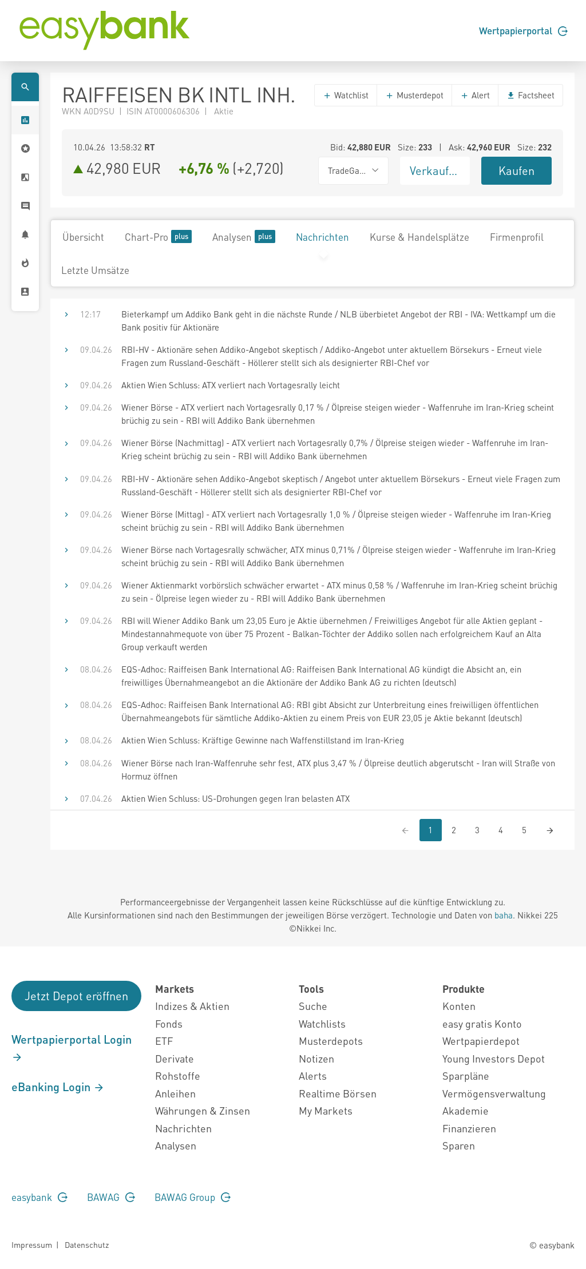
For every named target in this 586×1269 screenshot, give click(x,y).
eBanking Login (58, 1086)
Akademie (465, 1110)
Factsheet (530, 95)
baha (503, 915)
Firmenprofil (517, 236)
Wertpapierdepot (481, 1040)
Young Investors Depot (493, 1058)
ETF (164, 1040)
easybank (39, 1197)
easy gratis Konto (482, 1023)
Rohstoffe (177, 1075)
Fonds (169, 1023)
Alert (475, 95)
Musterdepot (414, 95)
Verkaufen (435, 170)
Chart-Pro (158, 236)
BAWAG (111, 1197)
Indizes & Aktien (192, 1005)
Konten (459, 1005)
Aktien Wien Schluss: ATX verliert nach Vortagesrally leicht (230, 385)
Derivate (174, 1058)
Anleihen (175, 1093)
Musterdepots (331, 1040)
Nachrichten (322, 236)
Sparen (458, 1145)
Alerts (313, 1075)
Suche (313, 1005)
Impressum (31, 1244)
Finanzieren (469, 1128)
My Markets (326, 1110)
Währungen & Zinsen (202, 1110)
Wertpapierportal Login (71, 1048)
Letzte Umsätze (95, 270)
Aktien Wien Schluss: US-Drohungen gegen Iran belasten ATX (235, 798)
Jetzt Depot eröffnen (76, 995)
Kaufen (516, 170)
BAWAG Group (193, 1197)
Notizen (316, 1058)
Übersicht (83, 236)
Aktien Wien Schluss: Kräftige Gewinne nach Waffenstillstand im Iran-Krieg (262, 740)
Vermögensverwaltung (494, 1093)
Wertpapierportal (523, 30)
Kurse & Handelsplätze (419, 236)
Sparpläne (465, 1075)
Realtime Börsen (338, 1093)
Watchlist (346, 95)
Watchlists (322, 1023)
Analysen (243, 236)
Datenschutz (87, 1244)
